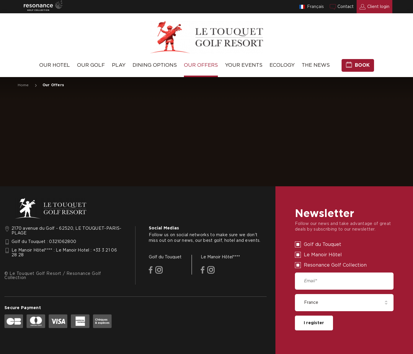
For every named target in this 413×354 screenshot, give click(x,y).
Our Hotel (54, 65)
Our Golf (91, 65)
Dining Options (155, 65)
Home (23, 85)
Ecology (282, 65)
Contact (345, 7)
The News (316, 65)
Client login (378, 7)
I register (314, 323)
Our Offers (201, 65)
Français (315, 7)
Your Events (243, 65)
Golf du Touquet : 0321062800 (44, 242)
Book (362, 65)
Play (118, 65)
